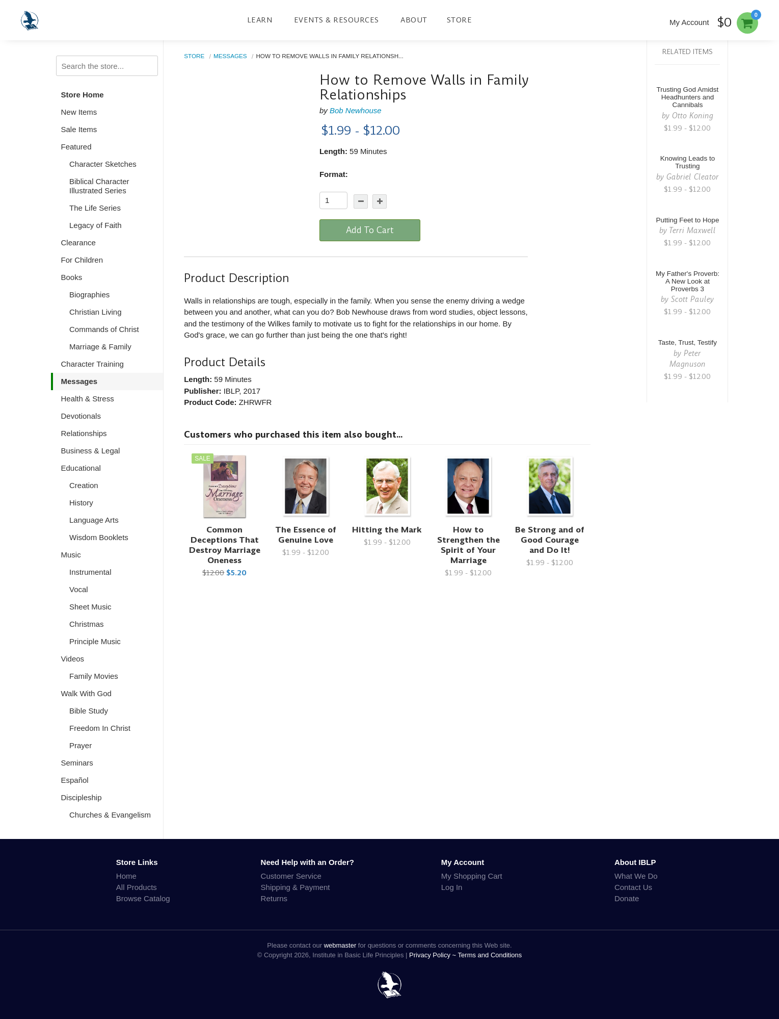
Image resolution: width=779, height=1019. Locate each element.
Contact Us (633, 887)
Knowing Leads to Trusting (687, 162)
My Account (689, 22)
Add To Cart (370, 230)
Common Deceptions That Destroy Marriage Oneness (224, 545)
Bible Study (88, 710)
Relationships (84, 433)
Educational (81, 468)
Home (126, 876)
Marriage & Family (100, 346)
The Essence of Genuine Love (305, 535)
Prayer (80, 745)
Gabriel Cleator (692, 176)
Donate (626, 898)
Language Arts (94, 520)
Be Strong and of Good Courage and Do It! (549, 540)
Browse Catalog (143, 898)
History (81, 502)
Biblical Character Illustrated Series (99, 186)
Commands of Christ (104, 329)
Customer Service (291, 876)
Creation (83, 485)
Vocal (78, 589)
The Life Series (95, 207)
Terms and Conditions (490, 955)
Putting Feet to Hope (687, 220)
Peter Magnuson (687, 358)
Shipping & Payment (295, 887)
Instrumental (90, 572)
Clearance (78, 242)
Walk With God (86, 693)
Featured (76, 146)
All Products (136, 887)
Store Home (82, 94)
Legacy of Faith (95, 225)
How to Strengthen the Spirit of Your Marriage (468, 545)
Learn (260, 20)
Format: (333, 174)
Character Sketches (103, 164)
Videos (73, 658)
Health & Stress (87, 398)
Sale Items (79, 129)
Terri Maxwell (692, 230)
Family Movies (93, 676)
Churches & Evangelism (110, 814)
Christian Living (95, 312)
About (413, 20)
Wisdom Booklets (98, 537)
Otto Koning (692, 115)
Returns (274, 898)
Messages (79, 381)
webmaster (340, 945)
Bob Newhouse (356, 110)
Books (72, 277)
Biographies (89, 294)
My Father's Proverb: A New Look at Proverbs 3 (687, 281)
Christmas (86, 624)
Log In (452, 887)
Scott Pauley (692, 299)
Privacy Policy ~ (433, 955)
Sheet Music (90, 606)
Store (459, 20)
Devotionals (81, 416)
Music (71, 554)
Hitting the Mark (387, 530)
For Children (82, 260)
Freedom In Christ (99, 728)
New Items (79, 112)
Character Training (92, 364)
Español (75, 780)
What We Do (636, 876)
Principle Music (95, 641)
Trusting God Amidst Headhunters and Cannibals (688, 97)
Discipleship (81, 797)
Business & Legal (90, 450)
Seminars (77, 762)
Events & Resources (336, 20)
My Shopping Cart (471, 876)
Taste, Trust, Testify (687, 342)
